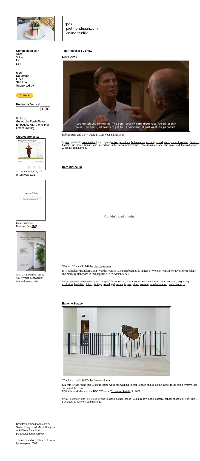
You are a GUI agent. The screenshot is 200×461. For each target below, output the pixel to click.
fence (128, 398)
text (178, 145)
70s (111, 281)
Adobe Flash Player (33, 121)
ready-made (147, 398)
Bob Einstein (69, 134)
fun (73, 145)
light (114, 145)
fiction (89, 284)
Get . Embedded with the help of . (32, 125)
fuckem (66, 145)
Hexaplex (25, 443)
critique (154, 281)
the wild (185, 145)
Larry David (69, 56)
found (106, 284)
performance (132, 145)
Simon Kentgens (25, 427)
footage (98, 284)
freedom (194, 142)
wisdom (66, 147)
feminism (79, 284)
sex (160, 145)
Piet (83, 398)
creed (159, 142)
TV (125, 284)
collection (143, 281)
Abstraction (87, 281)
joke (95, 145)
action (114, 142)
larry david (104, 145)
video (194, 145)
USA (129, 284)
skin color (169, 145)
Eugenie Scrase (72, 303)
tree (187, 398)
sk (67, 281)
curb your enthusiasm (176, 142)
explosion (67, 284)
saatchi (159, 398)
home (80, 145)
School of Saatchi (121, 391)
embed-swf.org (25, 128)
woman (144, 284)
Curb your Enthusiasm (111, 134)
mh (67, 142)
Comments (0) (80, 147)
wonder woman (158, 284)
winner (81, 401)
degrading (183, 281)
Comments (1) (177, 284)
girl (113, 284)
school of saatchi (174, 398)
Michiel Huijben (46, 427)
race (143, 145)
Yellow (19, 57)
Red (18, 60)
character (131, 281)
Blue (18, 64)
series (119, 284)
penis (121, 145)
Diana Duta (27, 430)
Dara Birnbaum (72, 167)
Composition (89, 142)
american (125, 142)
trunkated (67, 401)
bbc (103, 398)
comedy (150, 142)
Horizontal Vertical (28, 104)
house (87, 145)
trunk (193, 398)
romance (152, 145)
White (19, 54)
